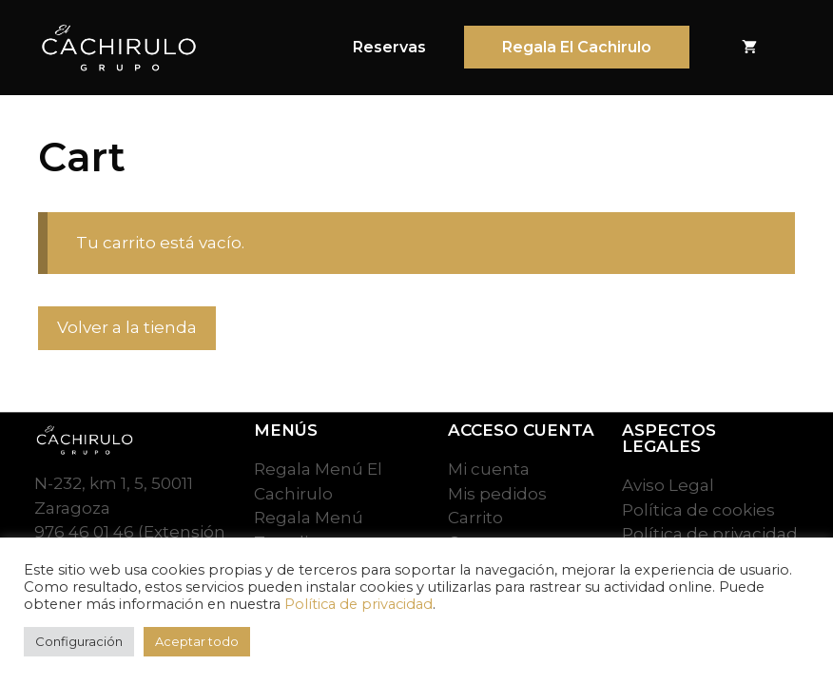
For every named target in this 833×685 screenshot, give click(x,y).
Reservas (389, 47)
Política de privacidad (358, 604)
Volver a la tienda (127, 327)
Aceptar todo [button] (197, 641)
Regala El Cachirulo (576, 47)
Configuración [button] (79, 641)
